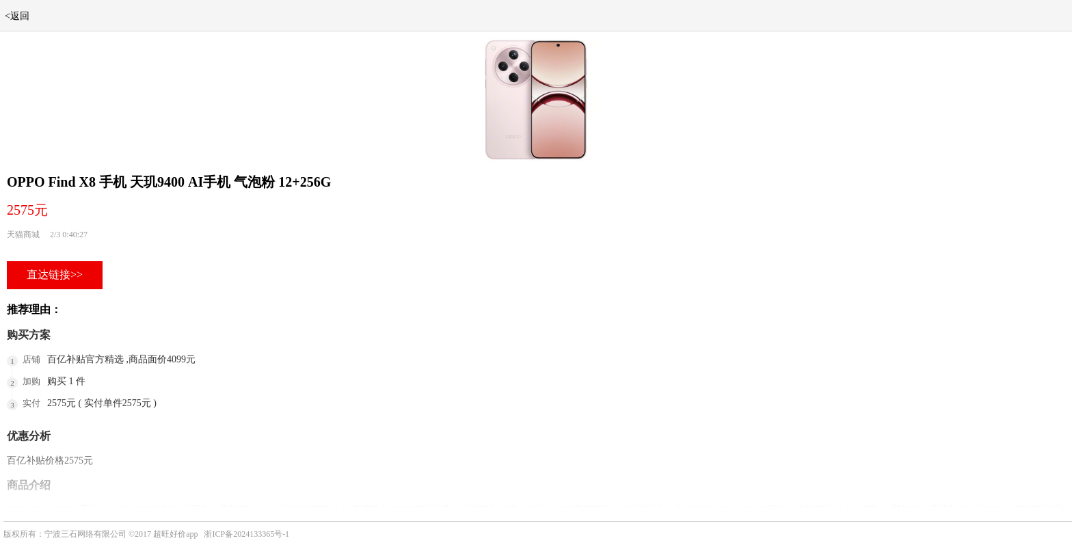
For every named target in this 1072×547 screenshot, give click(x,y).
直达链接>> (55, 274)
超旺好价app (175, 534)
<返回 (17, 16)
